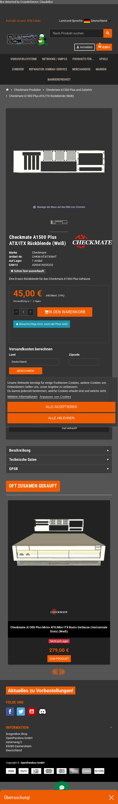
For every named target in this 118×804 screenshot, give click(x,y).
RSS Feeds (33, 21)
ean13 (13, 265)
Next (62, 672)
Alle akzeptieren (61, 407)
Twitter (21, 711)
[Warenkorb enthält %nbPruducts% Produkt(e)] (104, 47)
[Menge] (23, 312)
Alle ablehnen (61, 418)
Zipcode (74, 354)
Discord (42, 711)
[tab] (59, 450)
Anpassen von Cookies (55, 396)
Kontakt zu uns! (16, 21)
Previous (55, 672)
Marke (13, 252)
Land (12, 354)
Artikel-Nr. (15, 257)
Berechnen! (25, 370)
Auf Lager (15, 261)
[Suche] (80, 33)
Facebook (10, 711)
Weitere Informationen (22, 396)
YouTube (32, 711)
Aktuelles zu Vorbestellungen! (40, 691)
